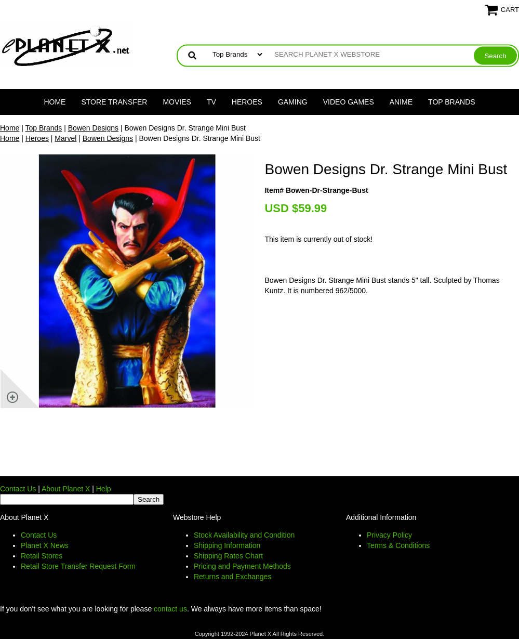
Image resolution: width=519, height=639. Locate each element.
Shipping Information (227, 545)
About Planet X (66, 489)
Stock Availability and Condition (244, 535)
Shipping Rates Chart (228, 556)
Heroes (247, 102)
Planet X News (45, 545)
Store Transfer (114, 102)
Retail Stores (41, 556)
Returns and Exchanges (232, 576)
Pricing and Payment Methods (242, 566)
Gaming (293, 102)
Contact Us (18, 489)
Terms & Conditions (398, 545)
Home (54, 102)
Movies (177, 102)
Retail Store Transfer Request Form (78, 566)
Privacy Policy (389, 535)
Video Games (348, 102)
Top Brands (451, 102)
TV (211, 102)
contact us (170, 609)
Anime (401, 102)
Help (103, 489)
